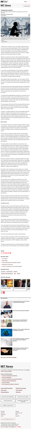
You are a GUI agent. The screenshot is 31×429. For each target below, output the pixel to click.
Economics (3, 271)
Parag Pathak (4, 260)
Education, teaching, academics (7, 273)
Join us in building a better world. (8, 419)
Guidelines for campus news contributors (23, 401)
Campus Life (3, 414)
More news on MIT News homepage (8, 357)
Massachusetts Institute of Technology (8, 422)
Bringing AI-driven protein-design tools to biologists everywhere (21, 330)
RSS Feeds (18, 392)
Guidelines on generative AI (8, 405)
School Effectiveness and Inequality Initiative (11, 262)
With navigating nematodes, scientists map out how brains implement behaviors (21, 339)
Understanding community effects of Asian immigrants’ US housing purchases (20, 349)
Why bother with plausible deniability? (21, 310)
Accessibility (6, 426)
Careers (12, 425)
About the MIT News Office (7, 388)
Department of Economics (7, 264)
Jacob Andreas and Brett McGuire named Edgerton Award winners (20, 320)
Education (3, 411)
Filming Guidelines (5, 392)
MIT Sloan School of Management (9, 380)
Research (15, 271)
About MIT (17, 415)
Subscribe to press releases (23, 396)
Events (6, 425)
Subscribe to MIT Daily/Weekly (8, 396)
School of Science (6, 382)
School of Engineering (6, 377)
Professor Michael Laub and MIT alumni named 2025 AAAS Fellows (21, 302)
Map (4, 425)
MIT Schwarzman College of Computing (10, 384)
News (17, 414)
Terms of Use (3, 390)
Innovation (3, 412)
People (9, 425)
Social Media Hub (12, 426)
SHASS (18, 273)
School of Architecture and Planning (9, 375)
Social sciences (9, 271)
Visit (1, 425)
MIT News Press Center (21, 388)
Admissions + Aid (19, 412)
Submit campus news (8, 400)
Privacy (2, 426)
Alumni (2, 415)
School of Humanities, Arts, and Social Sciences (12, 266)
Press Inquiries (19, 390)
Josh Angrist (4, 258)
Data (15, 273)
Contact (16, 425)
